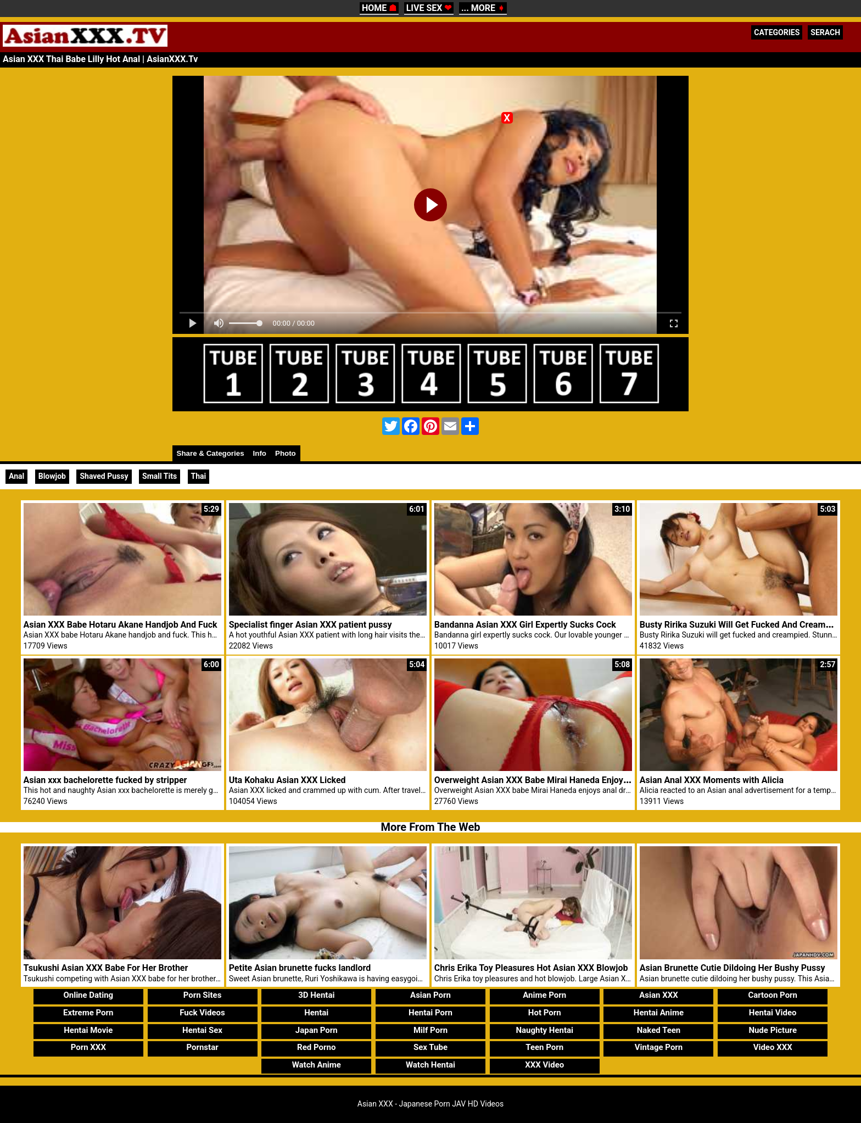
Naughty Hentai (544, 1030)
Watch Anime (316, 1065)
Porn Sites (202, 995)
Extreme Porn (88, 1013)
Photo (285, 453)
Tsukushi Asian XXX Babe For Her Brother (106, 968)
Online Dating (88, 995)
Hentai (316, 1013)
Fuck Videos (202, 1013)
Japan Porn (316, 1030)
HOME (379, 8)
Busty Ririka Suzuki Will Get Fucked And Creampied (741, 624)
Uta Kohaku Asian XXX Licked (287, 780)
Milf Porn (430, 1030)
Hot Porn (544, 1013)
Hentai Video (773, 1013)
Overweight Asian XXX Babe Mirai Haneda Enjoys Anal (541, 780)
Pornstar (202, 1047)
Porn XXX (88, 1047)
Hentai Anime (659, 1013)
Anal (16, 476)
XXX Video (544, 1065)
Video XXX (772, 1047)
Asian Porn (430, 995)
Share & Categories (210, 453)
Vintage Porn (659, 1047)
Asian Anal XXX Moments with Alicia (712, 780)
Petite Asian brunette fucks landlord (300, 968)
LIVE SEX (429, 8)
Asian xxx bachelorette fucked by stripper (105, 780)
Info (259, 453)
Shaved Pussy (104, 476)
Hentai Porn (430, 1013)
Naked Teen (659, 1030)
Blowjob (52, 476)
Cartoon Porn (772, 995)
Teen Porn (544, 1047)
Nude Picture (772, 1030)
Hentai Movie (88, 1030)
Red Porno (316, 1047)
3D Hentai (316, 995)
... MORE (483, 8)
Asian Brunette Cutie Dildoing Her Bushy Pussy (732, 968)
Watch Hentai (430, 1065)
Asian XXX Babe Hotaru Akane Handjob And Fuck (120, 624)
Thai (198, 476)
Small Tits (159, 476)
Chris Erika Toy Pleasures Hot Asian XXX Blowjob (531, 968)
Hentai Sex (202, 1030)
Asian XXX (658, 995)
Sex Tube (430, 1047)
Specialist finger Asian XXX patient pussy (310, 624)
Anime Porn (544, 995)
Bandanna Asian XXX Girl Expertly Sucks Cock (525, 624)
